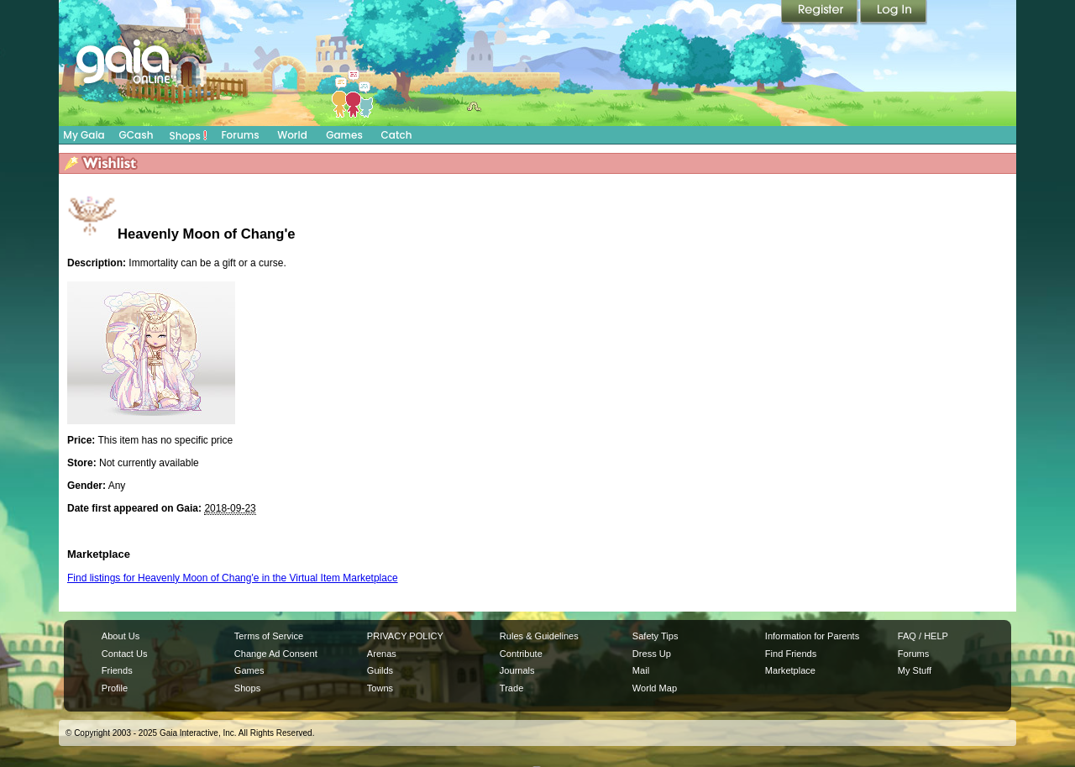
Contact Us (125, 654)
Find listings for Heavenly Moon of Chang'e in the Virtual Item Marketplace (232, 578)
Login (893, 12)
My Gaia (83, 135)
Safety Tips (655, 636)
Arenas (381, 654)
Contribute (521, 654)
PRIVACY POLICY (405, 636)
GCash (136, 135)
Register (820, 12)
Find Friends (790, 654)
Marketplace (790, 670)
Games (344, 135)
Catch (396, 135)
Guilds (380, 670)
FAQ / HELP (923, 636)
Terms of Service (268, 636)
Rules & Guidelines (539, 636)
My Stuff (914, 670)
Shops (188, 135)
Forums (240, 135)
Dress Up (651, 654)
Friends (117, 670)
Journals (517, 670)
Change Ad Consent (275, 654)
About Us (120, 636)
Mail (640, 670)
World (292, 135)
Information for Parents (812, 636)
